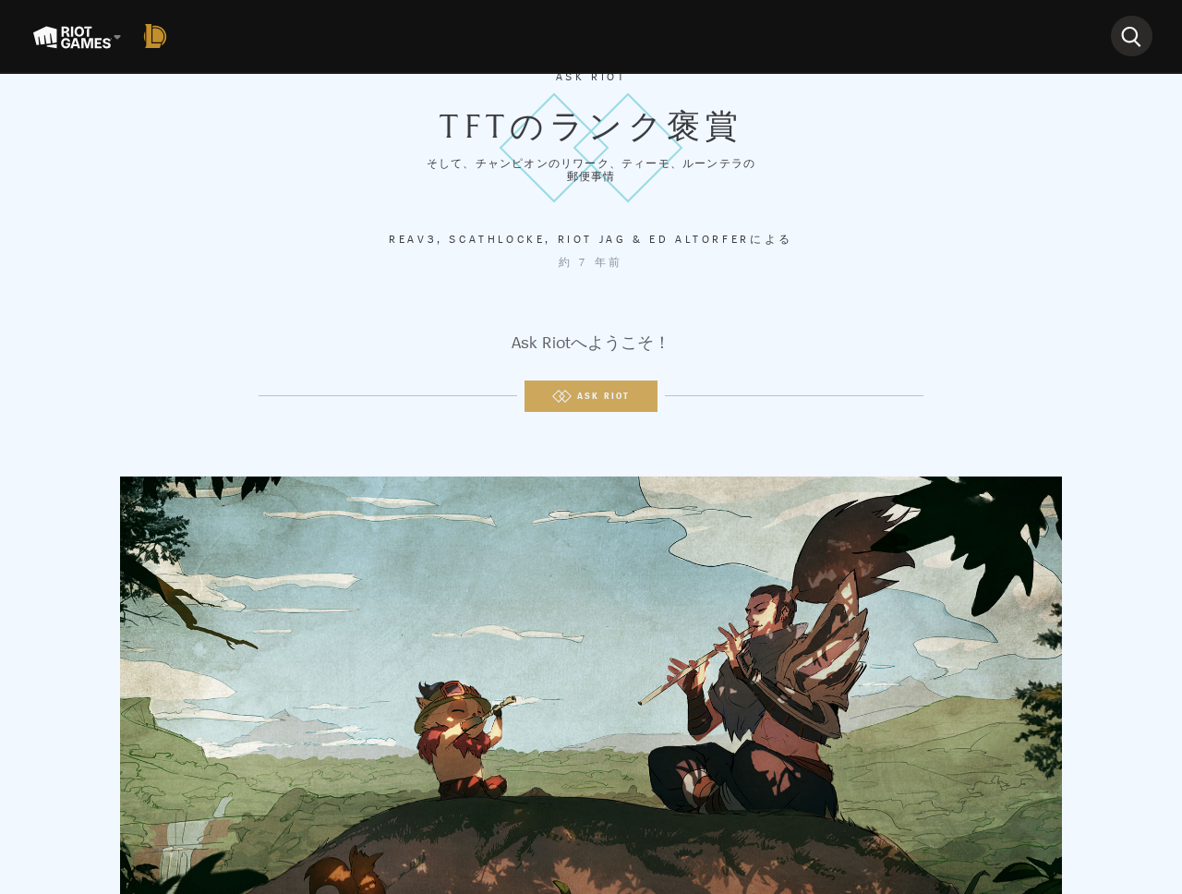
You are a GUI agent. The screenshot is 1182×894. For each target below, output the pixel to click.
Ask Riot (591, 76)
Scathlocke (497, 239)
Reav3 (413, 239)
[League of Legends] (158, 36)
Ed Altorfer (699, 239)
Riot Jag (592, 239)
